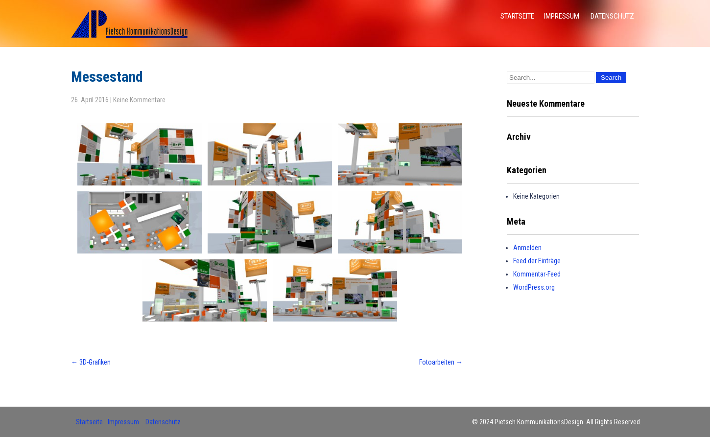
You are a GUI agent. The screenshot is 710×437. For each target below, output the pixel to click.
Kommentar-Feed (537, 274)
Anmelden (527, 248)
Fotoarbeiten (441, 362)
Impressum (561, 16)
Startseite (517, 16)
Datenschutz (612, 16)
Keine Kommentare (139, 100)
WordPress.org (534, 287)
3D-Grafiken (91, 362)
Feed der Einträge (537, 261)
